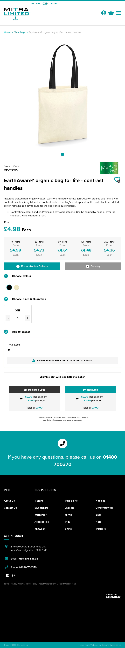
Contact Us (10, 508)
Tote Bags (19, 32)
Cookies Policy (30, 583)
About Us (9, 501)
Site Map (72, 583)
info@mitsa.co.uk (28, 559)
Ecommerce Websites (89, 644)
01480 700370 (28, 567)
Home (7, 32)
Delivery (93, 266)
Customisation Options (32, 266)
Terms (6, 583)
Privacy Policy (17, 583)
